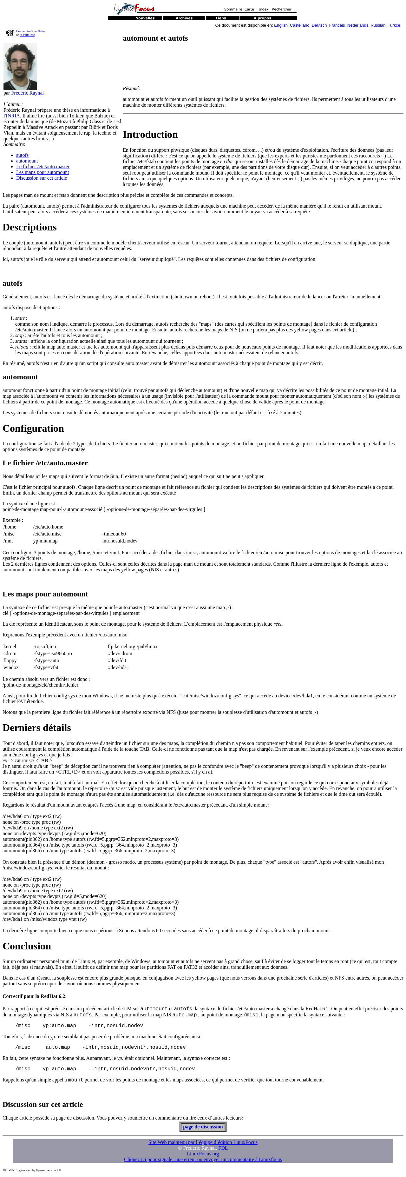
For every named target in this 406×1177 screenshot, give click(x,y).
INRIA (13, 115)
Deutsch (319, 25)
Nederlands (358, 25)
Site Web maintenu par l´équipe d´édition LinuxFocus (203, 1142)
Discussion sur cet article (41, 178)
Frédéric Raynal (27, 93)
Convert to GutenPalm (30, 31)
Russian (378, 25)
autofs (22, 155)
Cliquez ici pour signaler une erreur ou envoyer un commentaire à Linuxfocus (203, 1159)
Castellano (299, 25)
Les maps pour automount (42, 172)
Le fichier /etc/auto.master (42, 166)
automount (27, 160)
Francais (337, 25)
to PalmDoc (27, 35)
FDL (223, 1148)
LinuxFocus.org (203, 1153)
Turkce (394, 25)
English (281, 25)
